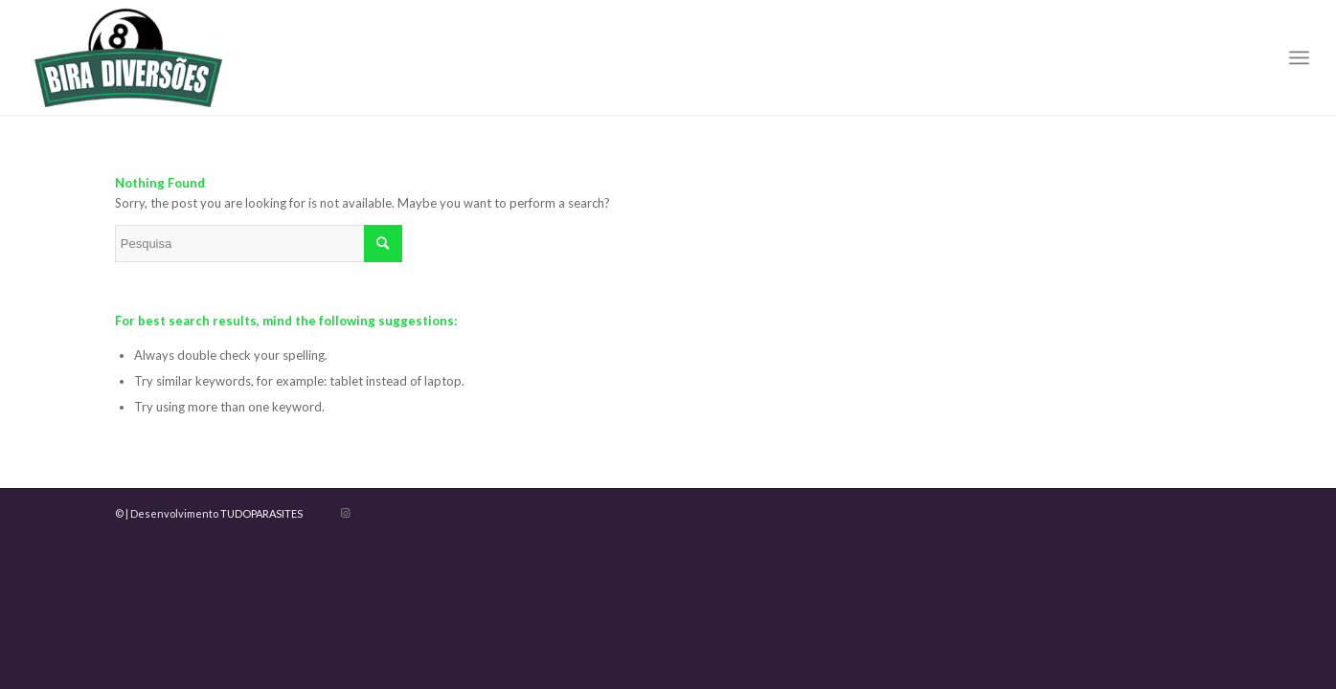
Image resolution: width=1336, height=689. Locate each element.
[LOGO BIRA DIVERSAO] (128, 57)
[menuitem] (1299, 57)
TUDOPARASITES (261, 513)
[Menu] (1299, 57)
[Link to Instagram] (345, 513)
